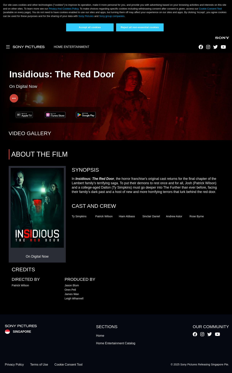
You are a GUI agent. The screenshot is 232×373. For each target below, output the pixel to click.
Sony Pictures (86, 16)
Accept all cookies (90, 27)
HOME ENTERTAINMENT (71, 46)
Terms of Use (39, 364)
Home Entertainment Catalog (115, 343)
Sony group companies (111, 16)
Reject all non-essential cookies (140, 27)
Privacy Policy (14, 364)
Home (100, 335)
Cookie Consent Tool (210, 8)
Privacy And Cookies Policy (63, 8)
